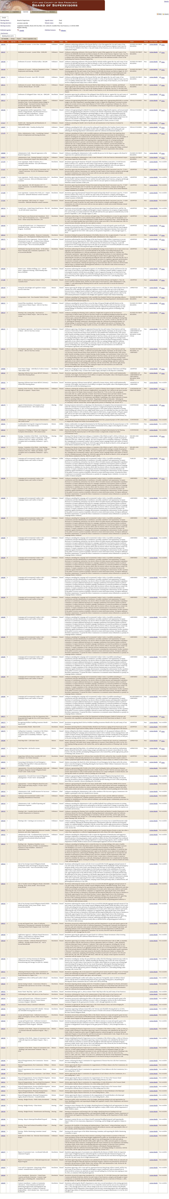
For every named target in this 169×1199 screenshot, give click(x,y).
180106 (3, 44)
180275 (3, 727)
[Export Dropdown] (19, 39)
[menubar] (19, 38)
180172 (3, 239)
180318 (3, 803)
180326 (3, 903)
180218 (3, 249)
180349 (3, 1073)
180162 (3, 373)
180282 (3, 1135)
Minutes (63, 30)
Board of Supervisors (23, 20)
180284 (3, 1175)
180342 (3, 1131)
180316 (3, 791)
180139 (3, 287)
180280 (3, 478)
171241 (3, 200)
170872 (3, 157)
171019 (3, 978)
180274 (3, 756)
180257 (3, 1152)
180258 (3, 1038)
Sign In (166, 1)
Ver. (8, 41)
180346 (3, 1060)
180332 (3, 991)
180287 (3, 748)
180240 (3, 268)
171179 (3, 162)
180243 (3, 984)
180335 (3, 1004)
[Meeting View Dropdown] (29, 39)
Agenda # (13, 41)
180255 (3, 1028)
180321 (3, 830)
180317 (3, 796)
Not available (163, 162)
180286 (3, 740)
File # (2, 41)
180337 (3, 1099)
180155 (3, 216)
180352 (3, 1086)
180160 (3, 225)
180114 (3, 312)
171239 (3, 185)
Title (66, 41)
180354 (3, 1091)
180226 (3, 436)
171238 (3, 177)
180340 (3, 1119)
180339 (3, 1111)
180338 (3, 1105)
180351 (3, 1082)
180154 (3, 208)
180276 (3, 731)
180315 (3, 783)
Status (61, 41)
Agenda (21, 30)
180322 (3, 834)
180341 (3, 1125)
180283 (3, 1167)
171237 (3, 169)
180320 (3, 821)
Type (53, 41)
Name (20, 41)
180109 (3, 69)
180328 (3, 934)
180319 (3, 811)
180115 (3, 329)
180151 (3, 303)
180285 (3, 1183)
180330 (3, 959)
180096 (3, 369)
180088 (3, 153)
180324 (3, 864)
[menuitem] (4, 39)
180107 (3, 52)
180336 (3, 1009)
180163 (3, 235)
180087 (3, 127)
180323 (3, 844)
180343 (3, 1015)
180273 (3, 722)
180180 (3, 419)
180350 (3, 1078)
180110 (3, 77)
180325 (3, 884)
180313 (3, 768)
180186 (3, 110)
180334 (3, 998)
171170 (3, 133)
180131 (3, 85)
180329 (3, 940)
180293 (3, 762)
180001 (3, 458)
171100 (3, 280)
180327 (3, 923)
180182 (3, 430)
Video (163, 45)
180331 (3, 972)
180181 (3, 424)
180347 (3, 1065)
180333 (3, 994)
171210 (3, 297)
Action (132, 41)
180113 (3, 100)
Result (146, 41)
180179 (3, 405)
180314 (3, 776)
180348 (3, 1069)
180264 (3, 1047)
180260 (3, 1160)
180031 (3, 388)
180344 (3, 1021)
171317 (3, 123)
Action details (153, 44)
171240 (3, 193)
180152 (3, 94)
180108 (3, 61)
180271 (3, 716)
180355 (3, 1095)
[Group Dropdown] (12, 39)
